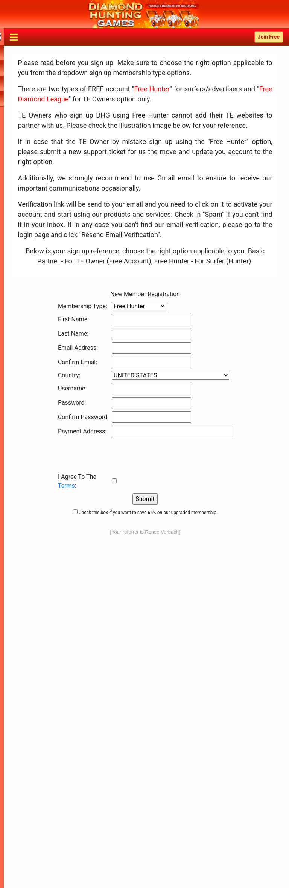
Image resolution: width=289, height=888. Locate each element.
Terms (66, 485)
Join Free (269, 37)
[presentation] (115, 454)
